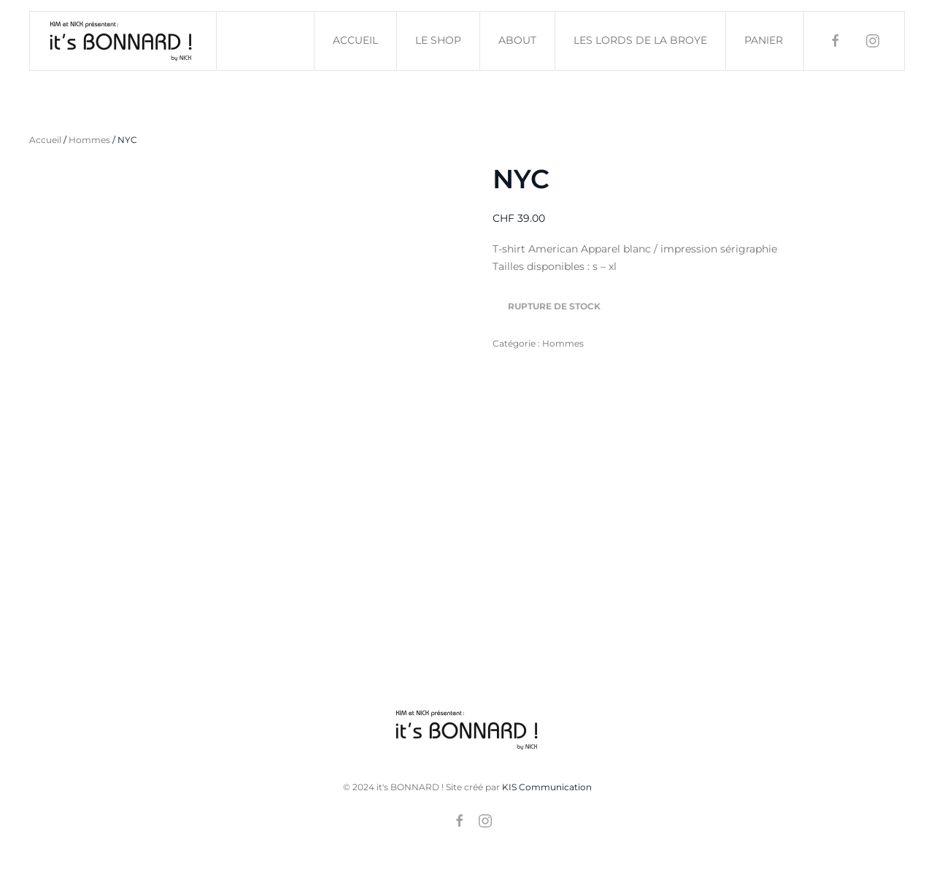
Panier (763, 40)
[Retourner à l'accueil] (123, 41)
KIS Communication (547, 786)
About (517, 40)
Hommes (89, 139)
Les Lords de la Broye (640, 40)
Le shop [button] (438, 40)
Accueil (355, 40)
